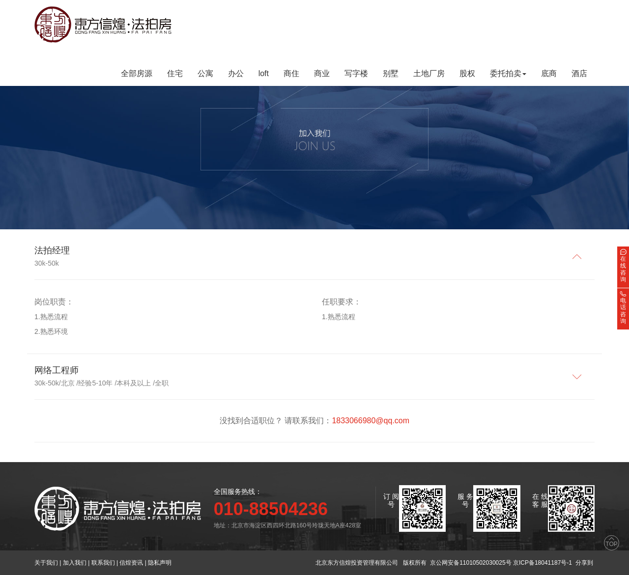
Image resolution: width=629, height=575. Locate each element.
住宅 (175, 73)
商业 (322, 73)
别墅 (391, 73)
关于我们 (46, 562)
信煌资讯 (131, 562)
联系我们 (103, 562)
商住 (291, 73)
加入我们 (74, 562)
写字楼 (356, 73)
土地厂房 (429, 73)
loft (263, 73)
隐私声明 (160, 562)
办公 (236, 73)
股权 (467, 73)
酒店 (579, 73)
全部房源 (136, 73)
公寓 (205, 73)
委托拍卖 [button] (508, 73)
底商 (549, 73)
